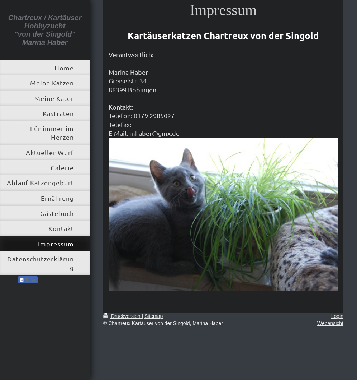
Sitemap (153, 316)
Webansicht (330, 323)
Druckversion (122, 316)
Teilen (27, 280)
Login (337, 316)
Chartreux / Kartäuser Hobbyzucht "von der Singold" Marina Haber (45, 30)
